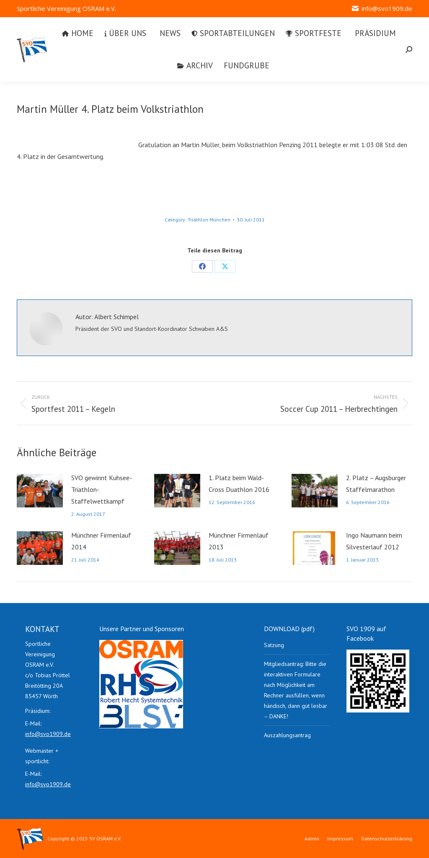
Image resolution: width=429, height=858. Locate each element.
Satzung (274, 645)
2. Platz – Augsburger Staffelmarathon (376, 483)
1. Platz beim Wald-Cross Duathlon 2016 (239, 483)
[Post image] (40, 490)
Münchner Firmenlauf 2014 (101, 541)
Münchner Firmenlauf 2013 (239, 541)
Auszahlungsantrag (287, 735)
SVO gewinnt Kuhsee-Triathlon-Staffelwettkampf (101, 489)
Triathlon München (209, 219)
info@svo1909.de (381, 8)
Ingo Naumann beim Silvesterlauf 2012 (374, 541)
